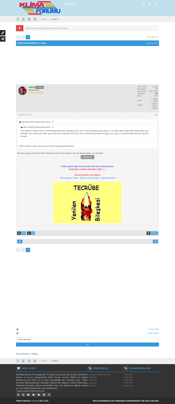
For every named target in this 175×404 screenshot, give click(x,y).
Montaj (83, 178)
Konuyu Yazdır (154, 329)
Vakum (76, 178)
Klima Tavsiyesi (45, 19)
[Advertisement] (87, 65)
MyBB (33, 401)
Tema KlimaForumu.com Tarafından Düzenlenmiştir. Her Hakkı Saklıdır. (126, 401)
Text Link (93, 377)
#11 (156, 115)
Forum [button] (70, 4)
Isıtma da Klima (93, 178)
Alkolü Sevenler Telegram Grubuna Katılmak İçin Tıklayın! (46, 28)
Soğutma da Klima (108, 178)
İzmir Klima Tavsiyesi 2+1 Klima (56, 19)
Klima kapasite (66, 178)
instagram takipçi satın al (99, 374)
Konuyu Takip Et (153, 333)
